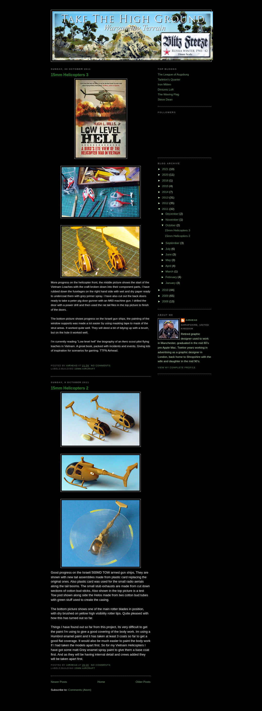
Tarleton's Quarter (169, 79)
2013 (165, 197)
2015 (165, 186)
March (170, 271)
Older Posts (143, 681)
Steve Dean (165, 99)
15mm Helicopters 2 (69, 388)
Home (101, 681)
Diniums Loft (166, 89)
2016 (165, 180)
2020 (165, 174)
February (172, 277)
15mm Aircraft (84, 369)
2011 (165, 208)
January (171, 282)
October (171, 225)
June (169, 254)
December (172, 213)
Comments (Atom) (79, 689)
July (168, 248)
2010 (165, 289)
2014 (165, 191)
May (169, 259)
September (173, 242)
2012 (165, 203)
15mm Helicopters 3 (69, 74)
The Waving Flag (168, 94)
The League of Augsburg (173, 74)
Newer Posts (59, 681)
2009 (165, 295)
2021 (165, 169)
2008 (165, 301)
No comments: (101, 365)
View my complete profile (176, 367)
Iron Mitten (164, 84)
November (172, 219)
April (168, 265)
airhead (191, 320)
